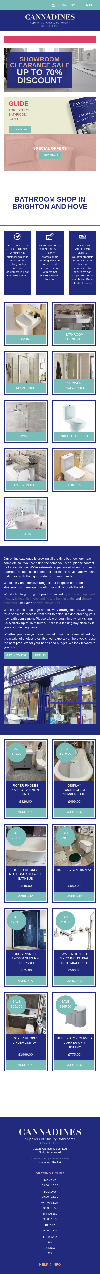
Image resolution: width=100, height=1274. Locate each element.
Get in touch (16, 655)
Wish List (67, 5)
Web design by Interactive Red (50, 1158)
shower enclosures (46, 603)
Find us (40, 655)
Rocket (56, 1162)
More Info (25, 812)
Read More (19, 129)
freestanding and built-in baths (53, 598)
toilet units (22, 598)
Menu (91, 5)
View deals (50, 155)
